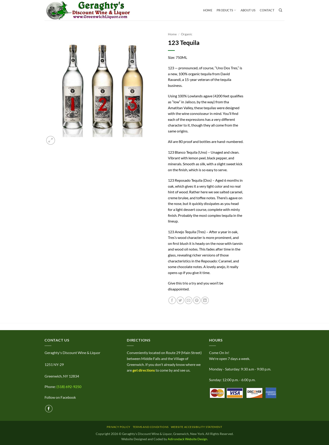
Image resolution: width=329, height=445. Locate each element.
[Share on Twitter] (180, 300)
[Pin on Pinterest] (197, 300)
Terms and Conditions (151, 427)
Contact (267, 10)
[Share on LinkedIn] (205, 300)
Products (226, 10)
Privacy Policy (118, 427)
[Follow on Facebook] (49, 408)
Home (207, 10)
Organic (186, 34)
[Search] (280, 10)
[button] (50, 140)
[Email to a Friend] (188, 300)
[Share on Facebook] (172, 300)
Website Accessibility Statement (196, 427)
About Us (248, 10)
